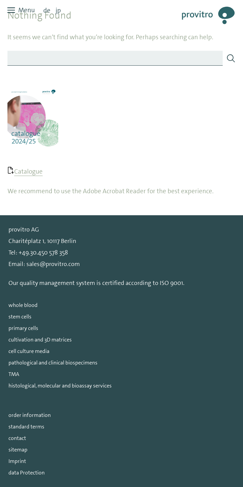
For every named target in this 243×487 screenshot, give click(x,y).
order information (29, 415)
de (46, 10)
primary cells (23, 328)
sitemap (17, 449)
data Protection (26, 472)
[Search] (231, 58)
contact (17, 438)
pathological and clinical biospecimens (52, 362)
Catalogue (28, 171)
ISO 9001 (171, 283)
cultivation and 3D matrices (40, 339)
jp (58, 10)
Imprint (17, 461)
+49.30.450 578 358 (43, 252)
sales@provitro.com (53, 264)
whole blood (23, 305)
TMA (13, 374)
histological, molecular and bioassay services (60, 385)
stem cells (19, 316)
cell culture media (28, 351)
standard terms (26, 426)
